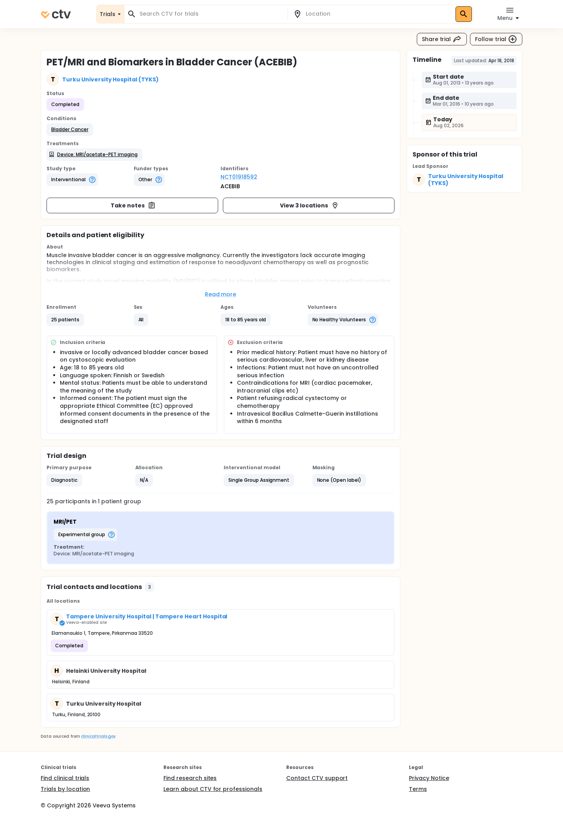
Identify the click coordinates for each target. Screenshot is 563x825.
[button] (70, 129)
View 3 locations (309, 205)
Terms (418, 789)
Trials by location (65, 789)
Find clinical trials (65, 778)
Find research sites (190, 778)
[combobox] (211, 14)
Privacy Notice (429, 778)
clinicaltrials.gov (98, 736)
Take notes (133, 205)
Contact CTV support (317, 778)
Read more (221, 294)
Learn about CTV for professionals (212, 789)
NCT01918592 (239, 176)
